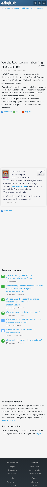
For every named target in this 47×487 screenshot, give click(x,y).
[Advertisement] (23, 34)
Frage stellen (12, 473)
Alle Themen (6, 8)
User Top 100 (12, 482)
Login (12, 467)
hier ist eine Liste (19, 186)
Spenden (12, 485)
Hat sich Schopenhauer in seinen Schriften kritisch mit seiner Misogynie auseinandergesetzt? (24, 289)
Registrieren (12, 470)
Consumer (6, 180)
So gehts (39, 434)
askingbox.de (8, 3)
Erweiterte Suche (34, 473)
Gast (10, 70)
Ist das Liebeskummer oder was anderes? (24, 340)
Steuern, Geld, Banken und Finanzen (28, 8)
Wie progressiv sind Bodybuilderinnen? (23, 312)
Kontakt (34, 485)
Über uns (34, 482)
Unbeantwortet (34, 470)
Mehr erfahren (8, 420)
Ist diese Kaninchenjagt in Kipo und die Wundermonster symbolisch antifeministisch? (22, 302)
